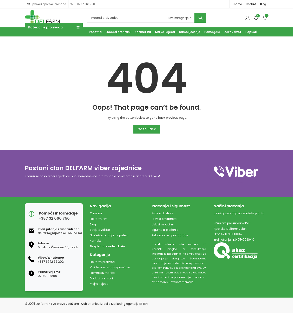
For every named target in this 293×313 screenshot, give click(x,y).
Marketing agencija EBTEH (129, 304)
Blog (263, 4)
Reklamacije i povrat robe (170, 235)
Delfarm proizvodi (102, 262)
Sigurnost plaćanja (165, 230)
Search (200, 18)
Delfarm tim (98, 219)
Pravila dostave (163, 213)
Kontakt (251, 4)
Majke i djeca (99, 284)
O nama (237, 4)
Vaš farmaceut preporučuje (110, 267)
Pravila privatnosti (164, 219)
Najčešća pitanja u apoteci (109, 235)
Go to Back (147, 129)
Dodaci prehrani (101, 278)
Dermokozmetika (102, 273)
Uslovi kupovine (163, 224)
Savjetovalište (100, 230)
